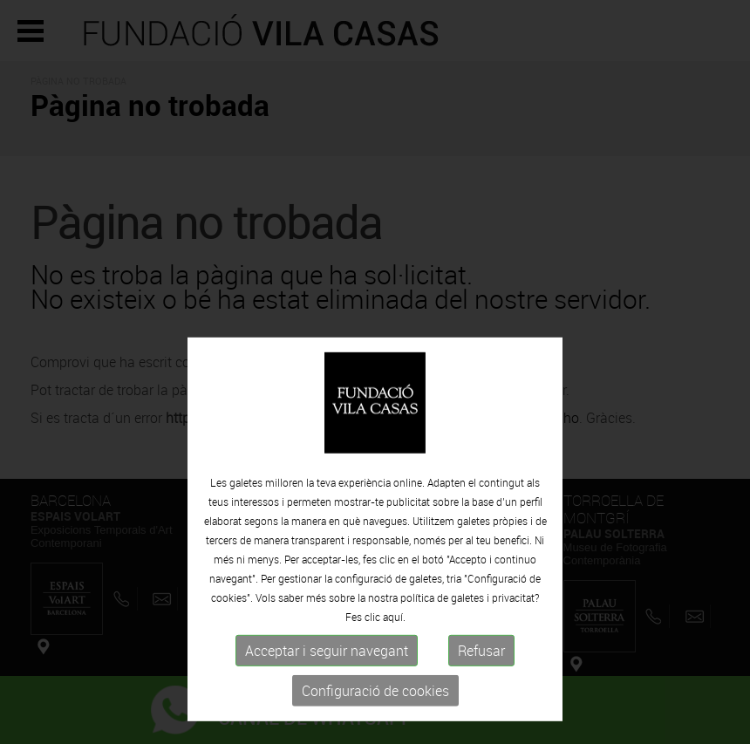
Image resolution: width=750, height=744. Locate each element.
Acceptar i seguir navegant (326, 676)
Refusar (481, 676)
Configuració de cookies (375, 717)
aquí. (394, 643)
